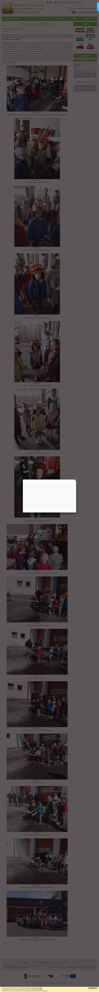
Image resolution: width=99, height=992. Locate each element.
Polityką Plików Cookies (37, 987)
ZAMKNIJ (92, 988)
